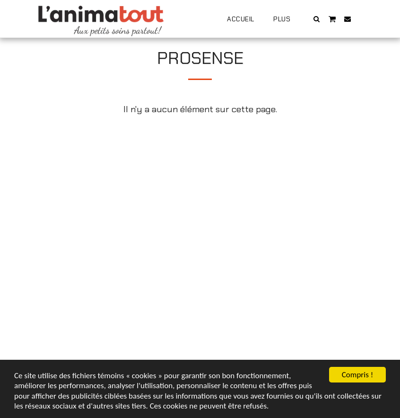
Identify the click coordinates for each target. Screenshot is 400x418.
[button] (317, 18)
